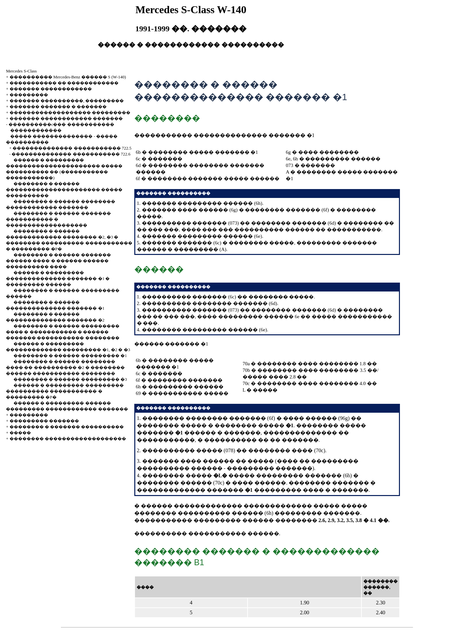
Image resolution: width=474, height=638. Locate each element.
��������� (29, 94)
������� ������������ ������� (66, 118)
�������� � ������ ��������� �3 (70, 379)
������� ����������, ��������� (67, 100)
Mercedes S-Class (21, 71)
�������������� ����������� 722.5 (72, 148)
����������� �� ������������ (64, 82)
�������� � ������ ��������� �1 (70, 355)
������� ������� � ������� (58, 106)
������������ (36, 130)
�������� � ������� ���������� (67, 426)
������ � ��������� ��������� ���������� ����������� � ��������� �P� (65, 391)
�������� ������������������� (68, 438)
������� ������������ (51, 88)
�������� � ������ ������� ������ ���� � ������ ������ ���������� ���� (58, 260)
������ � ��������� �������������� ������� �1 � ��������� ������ (58, 278)
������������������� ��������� (70, 112)
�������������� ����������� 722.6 (71, 154)
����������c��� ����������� (61, 124)
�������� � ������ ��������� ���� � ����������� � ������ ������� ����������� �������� (62, 331)
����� (20, 432)
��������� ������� (44, 420)
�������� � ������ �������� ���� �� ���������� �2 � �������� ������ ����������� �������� (65, 367)
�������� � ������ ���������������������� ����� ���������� (64, 189)
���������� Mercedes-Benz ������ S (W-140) (68, 76)
